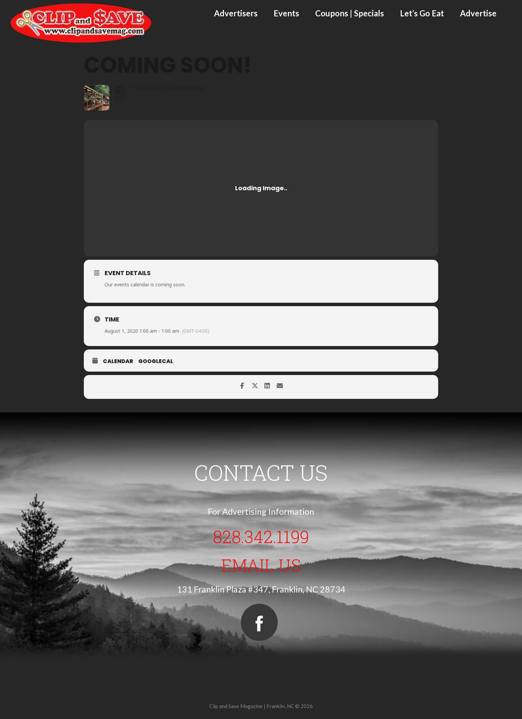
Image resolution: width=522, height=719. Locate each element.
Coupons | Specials (349, 13)
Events (286, 13)
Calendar (118, 361)
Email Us (261, 564)
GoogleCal (155, 361)
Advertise (478, 13)
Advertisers (236, 13)
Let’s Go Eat (422, 13)
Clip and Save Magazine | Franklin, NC (251, 706)
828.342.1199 (261, 536)
